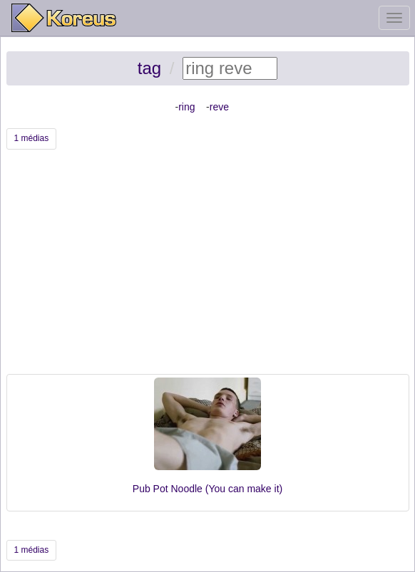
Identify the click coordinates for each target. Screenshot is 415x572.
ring (186, 107)
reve (219, 107)
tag (149, 68)
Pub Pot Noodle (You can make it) (207, 488)
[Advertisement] (207, 267)
